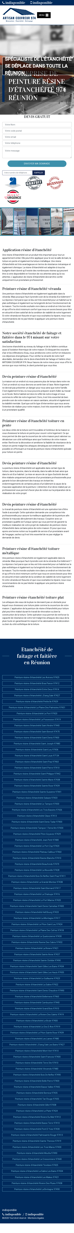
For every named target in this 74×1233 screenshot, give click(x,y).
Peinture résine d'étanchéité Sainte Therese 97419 (37, 1141)
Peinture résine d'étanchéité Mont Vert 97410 (37, 1051)
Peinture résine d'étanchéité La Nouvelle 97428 (37, 870)
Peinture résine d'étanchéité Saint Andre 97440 (37, 725)
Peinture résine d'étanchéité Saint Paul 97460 (37, 762)
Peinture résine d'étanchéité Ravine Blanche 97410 (37, 858)
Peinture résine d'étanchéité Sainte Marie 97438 (37, 780)
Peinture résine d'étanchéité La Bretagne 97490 (37, 1189)
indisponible (13, 2)
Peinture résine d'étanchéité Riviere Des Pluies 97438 (37, 1183)
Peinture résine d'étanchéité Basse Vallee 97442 (37, 1087)
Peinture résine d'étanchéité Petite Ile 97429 (37, 701)
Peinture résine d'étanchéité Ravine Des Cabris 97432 (37, 942)
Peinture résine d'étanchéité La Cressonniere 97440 (37, 1159)
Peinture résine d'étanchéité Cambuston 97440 (37, 1002)
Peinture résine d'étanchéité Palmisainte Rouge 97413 (37, 1135)
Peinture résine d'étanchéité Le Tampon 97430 (37, 804)
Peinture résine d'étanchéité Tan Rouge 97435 (37, 1099)
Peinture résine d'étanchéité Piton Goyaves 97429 (37, 834)
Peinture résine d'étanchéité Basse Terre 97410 (37, 1123)
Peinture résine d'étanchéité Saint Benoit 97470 (37, 731)
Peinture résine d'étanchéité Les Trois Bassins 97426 (37, 810)
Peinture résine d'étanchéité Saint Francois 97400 (37, 1057)
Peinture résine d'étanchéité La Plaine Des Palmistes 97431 (37, 707)
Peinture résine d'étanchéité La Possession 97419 (37, 719)
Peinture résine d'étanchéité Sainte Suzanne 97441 (37, 792)
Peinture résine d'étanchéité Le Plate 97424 (37, 1111)
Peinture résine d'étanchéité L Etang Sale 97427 (37, 695)
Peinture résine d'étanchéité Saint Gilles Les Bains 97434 (37, 966)
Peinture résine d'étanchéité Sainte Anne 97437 (37, 954)
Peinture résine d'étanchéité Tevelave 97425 (37, 1165)
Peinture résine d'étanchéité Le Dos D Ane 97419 (37, 1026)
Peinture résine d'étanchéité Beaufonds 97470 (37, 864)
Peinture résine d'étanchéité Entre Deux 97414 (37, 689)
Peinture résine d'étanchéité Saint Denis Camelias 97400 (37, 906)
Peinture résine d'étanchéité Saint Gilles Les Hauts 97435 (37, 972)
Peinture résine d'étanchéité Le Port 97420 (37, 713)
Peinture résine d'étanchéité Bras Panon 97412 (37, 683)
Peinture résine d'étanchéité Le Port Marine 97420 (37, 900)
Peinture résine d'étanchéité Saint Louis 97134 (37, 755)
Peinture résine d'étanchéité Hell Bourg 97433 (37, 912)
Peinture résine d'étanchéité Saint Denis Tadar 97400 (37, 822)
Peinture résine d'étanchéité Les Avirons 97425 (37, 677)
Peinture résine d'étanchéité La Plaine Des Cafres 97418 (37, 930)
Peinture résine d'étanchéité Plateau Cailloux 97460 (37, 852)
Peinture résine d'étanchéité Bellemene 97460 (37, 996)
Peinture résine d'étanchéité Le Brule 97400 (37, 1020)
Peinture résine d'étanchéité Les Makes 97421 (37, 1177)
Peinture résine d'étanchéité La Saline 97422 (37, 984)
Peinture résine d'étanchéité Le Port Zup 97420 (37, 846)
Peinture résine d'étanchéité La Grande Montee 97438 (37, 882)
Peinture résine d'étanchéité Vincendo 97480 (37, 1069)
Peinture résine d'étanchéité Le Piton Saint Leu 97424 (37, 924)
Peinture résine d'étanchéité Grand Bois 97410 (37, 1008)
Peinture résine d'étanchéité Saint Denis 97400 (37, 737)
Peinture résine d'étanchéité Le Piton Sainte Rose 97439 (37, 1032)
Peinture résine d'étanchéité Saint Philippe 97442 (37, 774)
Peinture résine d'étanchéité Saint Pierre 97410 (37, 768)
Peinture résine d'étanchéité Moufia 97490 (37, 1153)
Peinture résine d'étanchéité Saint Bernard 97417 (37, 888)
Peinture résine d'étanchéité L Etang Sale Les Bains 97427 (37, 1044)
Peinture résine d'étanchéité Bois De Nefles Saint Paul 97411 (37, 876)
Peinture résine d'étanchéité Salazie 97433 (37, 798)
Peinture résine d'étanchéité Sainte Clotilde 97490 (37, 960)
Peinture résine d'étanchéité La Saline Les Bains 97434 (37, 1171)
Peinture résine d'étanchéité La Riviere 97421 (37, 948)
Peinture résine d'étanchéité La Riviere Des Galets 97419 (37, 1014)
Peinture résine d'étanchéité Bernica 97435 (37, 1093)
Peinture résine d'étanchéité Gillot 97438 (37, 1105)
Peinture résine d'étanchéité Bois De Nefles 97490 (37, 1075)
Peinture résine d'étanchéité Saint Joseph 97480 (37, 743)
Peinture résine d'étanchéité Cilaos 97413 (37, 816)
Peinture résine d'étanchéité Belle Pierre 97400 (37, 1081)
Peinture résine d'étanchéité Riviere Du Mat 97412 (37, 1117)
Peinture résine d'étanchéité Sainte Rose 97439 (37, 786)
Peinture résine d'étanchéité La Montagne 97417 (37, 918)
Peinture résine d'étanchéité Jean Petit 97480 (37, 840)
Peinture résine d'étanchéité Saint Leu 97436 (37, 749)
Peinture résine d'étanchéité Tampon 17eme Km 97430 (37, 828)
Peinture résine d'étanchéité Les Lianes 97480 (37, 1038)
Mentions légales (36, 1218)
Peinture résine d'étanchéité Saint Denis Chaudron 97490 (37, 990)
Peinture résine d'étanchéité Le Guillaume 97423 (37, 978)
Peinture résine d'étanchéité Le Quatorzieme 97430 (37, 936)
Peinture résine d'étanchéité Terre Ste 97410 (37, 1063)
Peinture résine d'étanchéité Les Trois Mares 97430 (37, 1147)
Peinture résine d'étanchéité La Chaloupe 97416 (37, 894)
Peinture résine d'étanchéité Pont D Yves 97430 (37, 1129)
